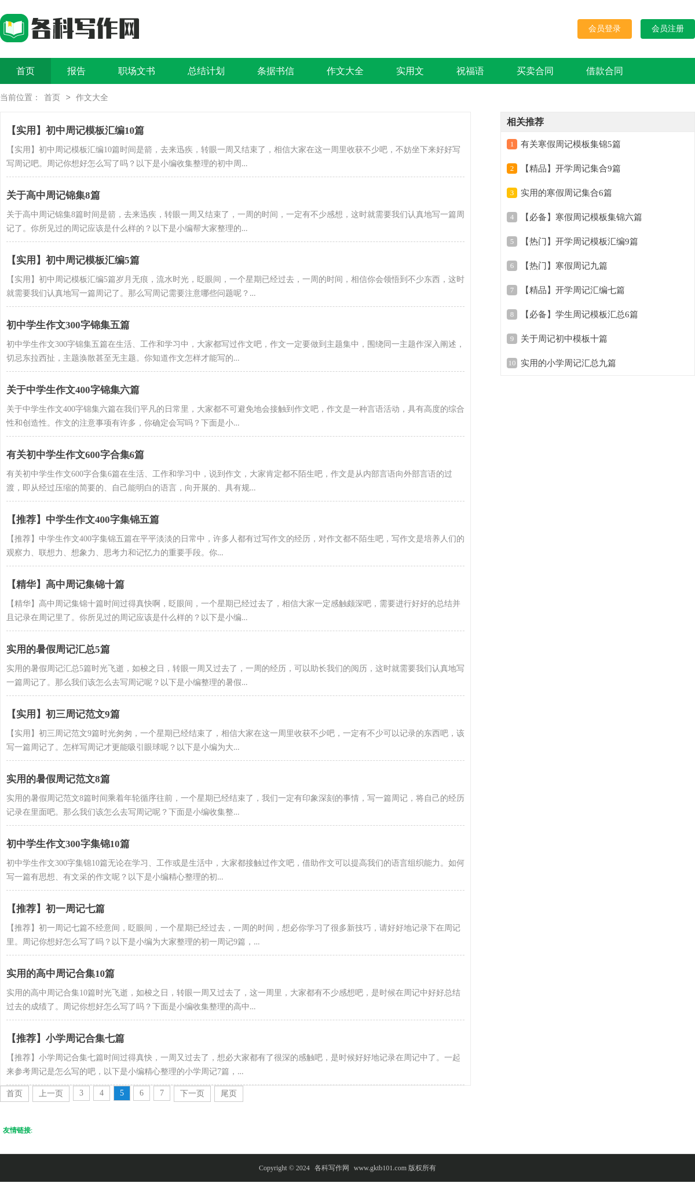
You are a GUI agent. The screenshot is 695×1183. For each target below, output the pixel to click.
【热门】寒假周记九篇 (564, 267)
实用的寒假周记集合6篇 (566, 194)
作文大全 (345, 71)
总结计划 (206, 71)
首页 (25, 71)
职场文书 (136, 71)
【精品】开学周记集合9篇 (571, 169)
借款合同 (604, 71)
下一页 (192, 1094)
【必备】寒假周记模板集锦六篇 (581, 218)
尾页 (229, 1094)
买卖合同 (535, 71)
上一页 (51, 1094)
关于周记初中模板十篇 (564, 340)
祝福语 (470, 71)
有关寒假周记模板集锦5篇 (571, 145)
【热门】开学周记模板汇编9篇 (579, 242)
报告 (76, 71)
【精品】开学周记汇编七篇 (573, 291)
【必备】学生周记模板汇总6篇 (579, 315)
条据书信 (275, 71)
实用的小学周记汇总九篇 (568, 364)
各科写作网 (331, 1169)
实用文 (410, 71)
